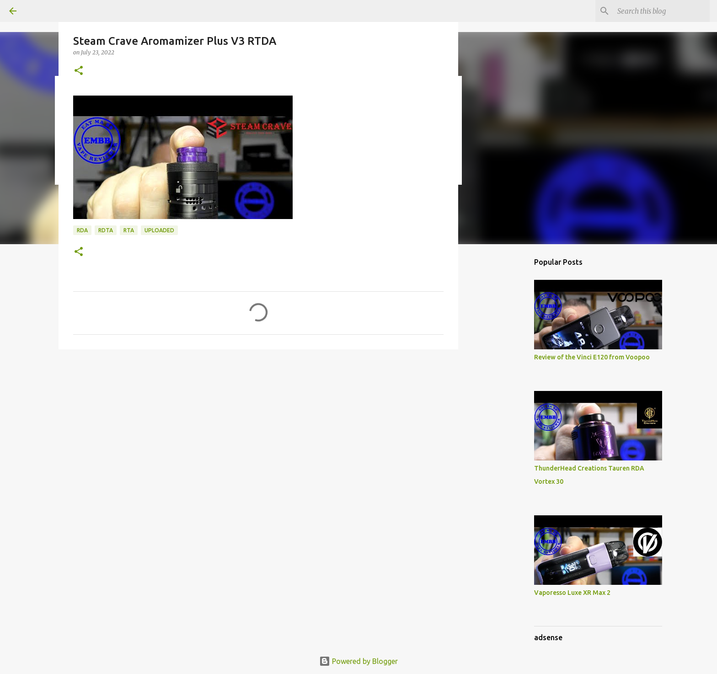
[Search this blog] (662, 11)
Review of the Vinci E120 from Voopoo (592, 357)
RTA (128, 230)
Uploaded (159, 230)
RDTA (105, 230)
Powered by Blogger (358, 661)
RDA (82, 230)
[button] (78, 71)
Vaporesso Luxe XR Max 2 (572, 592)
